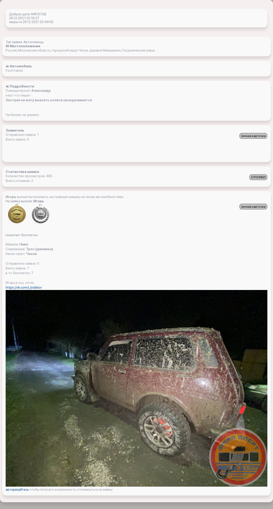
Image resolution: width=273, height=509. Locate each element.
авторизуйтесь (18, 490)
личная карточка (253, 136)
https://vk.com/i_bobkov (24, 287)
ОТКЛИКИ (258, 177)
